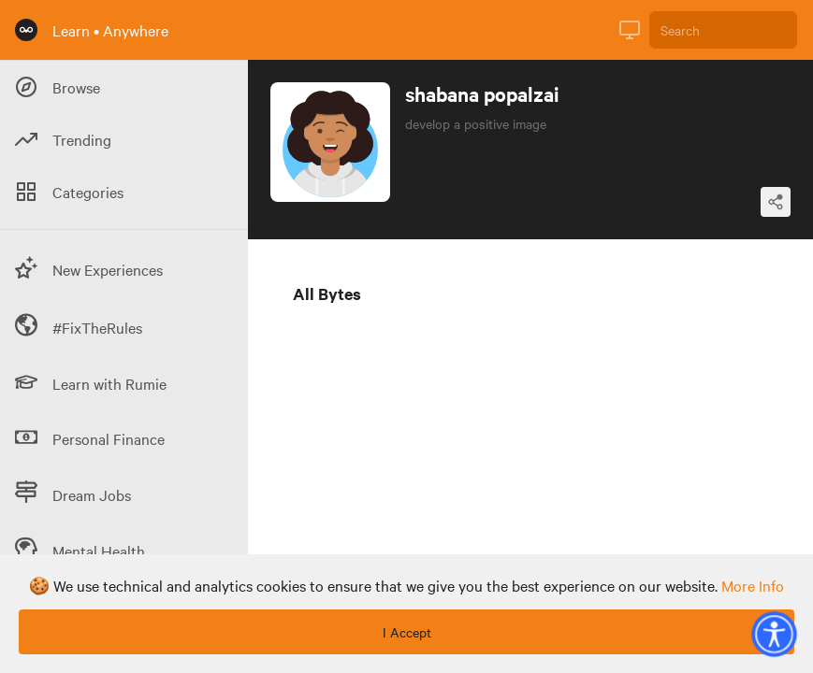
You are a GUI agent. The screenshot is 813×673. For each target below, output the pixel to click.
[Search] (723, 30)
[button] (773, 633)
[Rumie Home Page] (26, 30)
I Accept (407, 632)
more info (752, 585)
